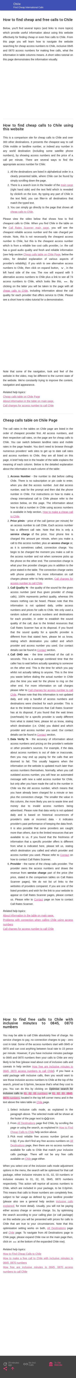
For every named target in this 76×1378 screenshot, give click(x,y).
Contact (41, 650)
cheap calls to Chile (21, 211)
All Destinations (26, 1123)
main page (67, 185)
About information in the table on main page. (28, 401)
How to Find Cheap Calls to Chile (22, 1253)
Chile (40, 1102)
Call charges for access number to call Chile (28, 405)
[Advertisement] (38, 90)
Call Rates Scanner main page (29, 227)
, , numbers (36, 1093)
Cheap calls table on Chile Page (41, 254)
